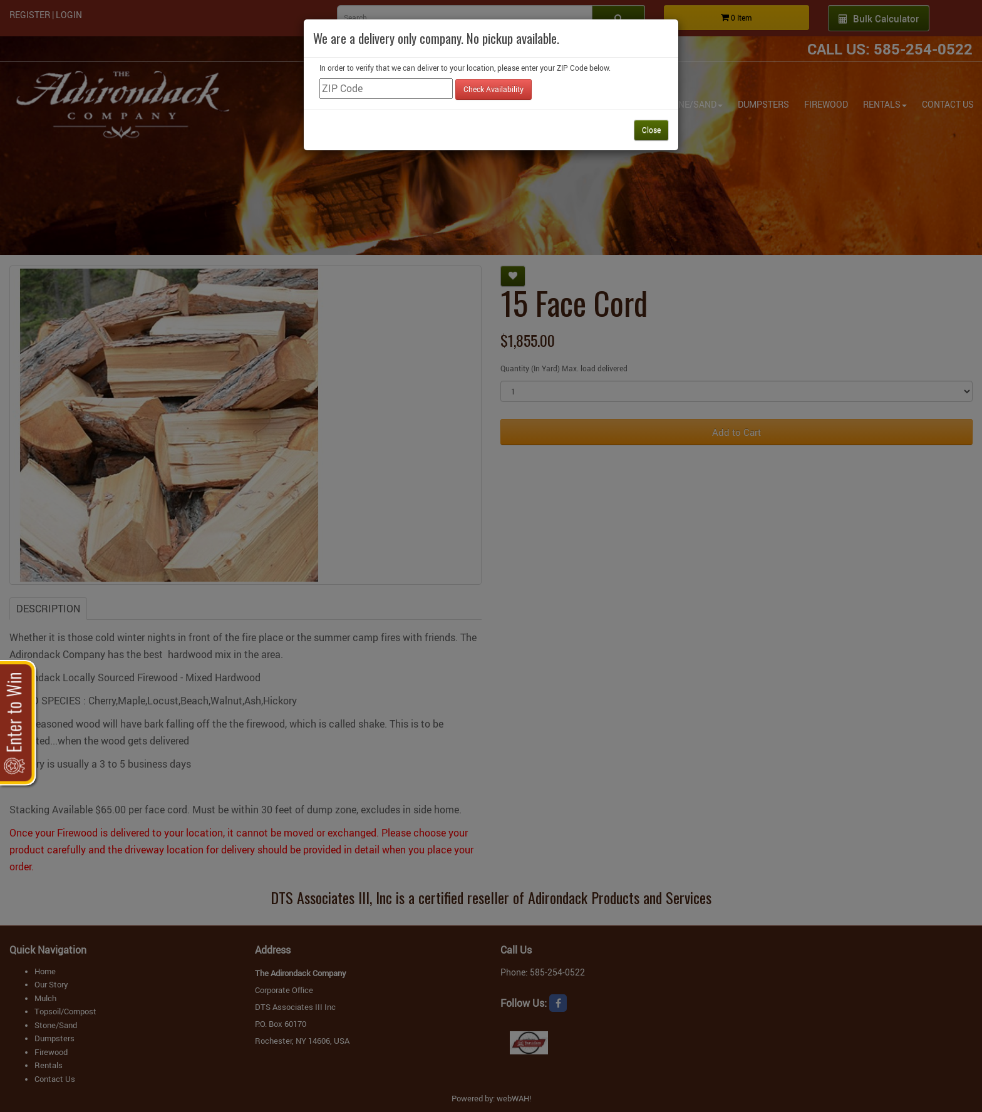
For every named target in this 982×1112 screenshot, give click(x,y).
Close (651, 130)
